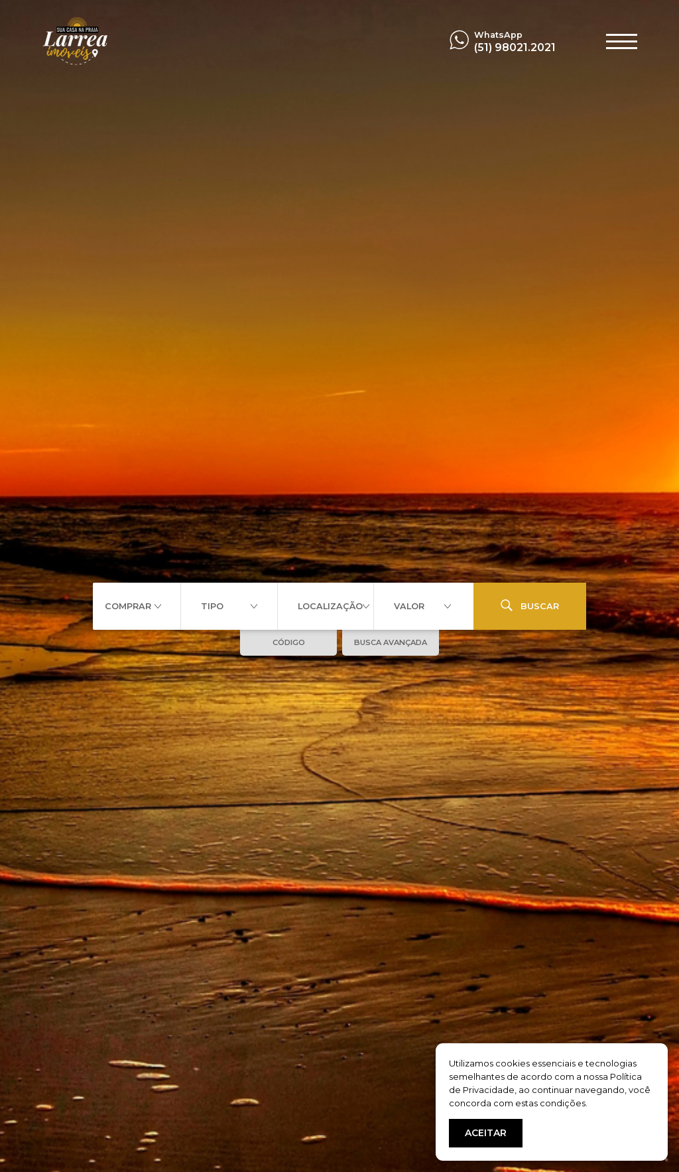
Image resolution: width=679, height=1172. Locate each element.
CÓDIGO (289, 642)
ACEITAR (486, 1133)
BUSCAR (530, 605)
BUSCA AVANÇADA (390, 642)
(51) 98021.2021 (515, 47)
